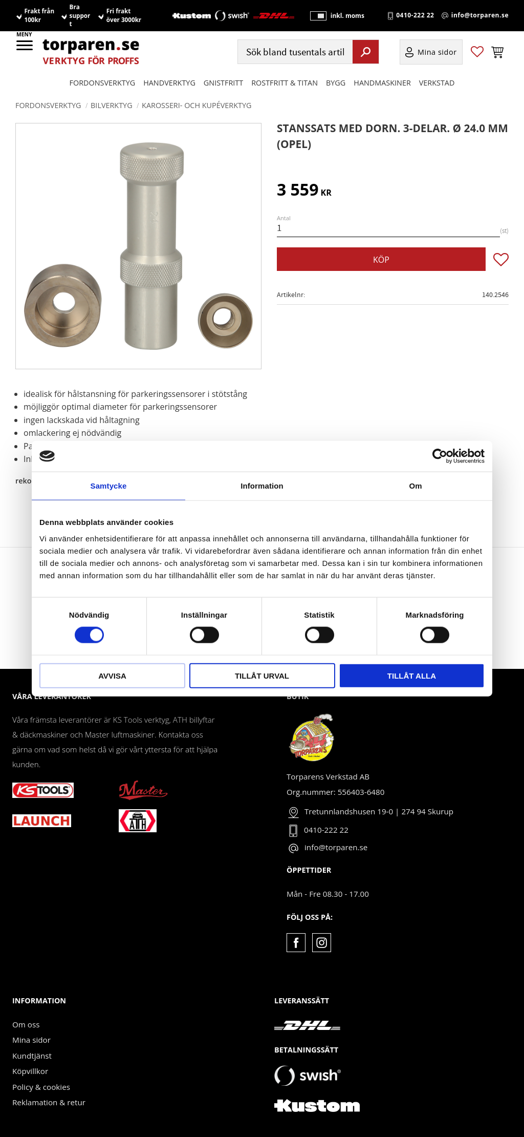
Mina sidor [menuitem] (437, 52)
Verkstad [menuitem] (437, 83)
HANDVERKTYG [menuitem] (169, 83)
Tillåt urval (262, 675)
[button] (25, 48)
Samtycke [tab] (109, 485)
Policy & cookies (41, 1087)
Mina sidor (31, 1040)
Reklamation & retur (48, 1102)
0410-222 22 (415, 16)
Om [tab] (415, 485)
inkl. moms (347, 15)
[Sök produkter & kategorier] (294, 52)
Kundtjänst (32, 1055)
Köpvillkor (30, 1071)
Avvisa (112, 675)
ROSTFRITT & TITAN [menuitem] (284, 83)
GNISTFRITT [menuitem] (223, 83)
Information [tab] (262, 485)
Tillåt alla (411, 675)
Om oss (25, 1024)
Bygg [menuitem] (335, 83)
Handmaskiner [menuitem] (382, 83)
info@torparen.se (480, 16)
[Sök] (366, 52)
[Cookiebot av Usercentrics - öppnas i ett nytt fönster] (440, 456)
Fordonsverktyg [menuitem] (103, 83)
